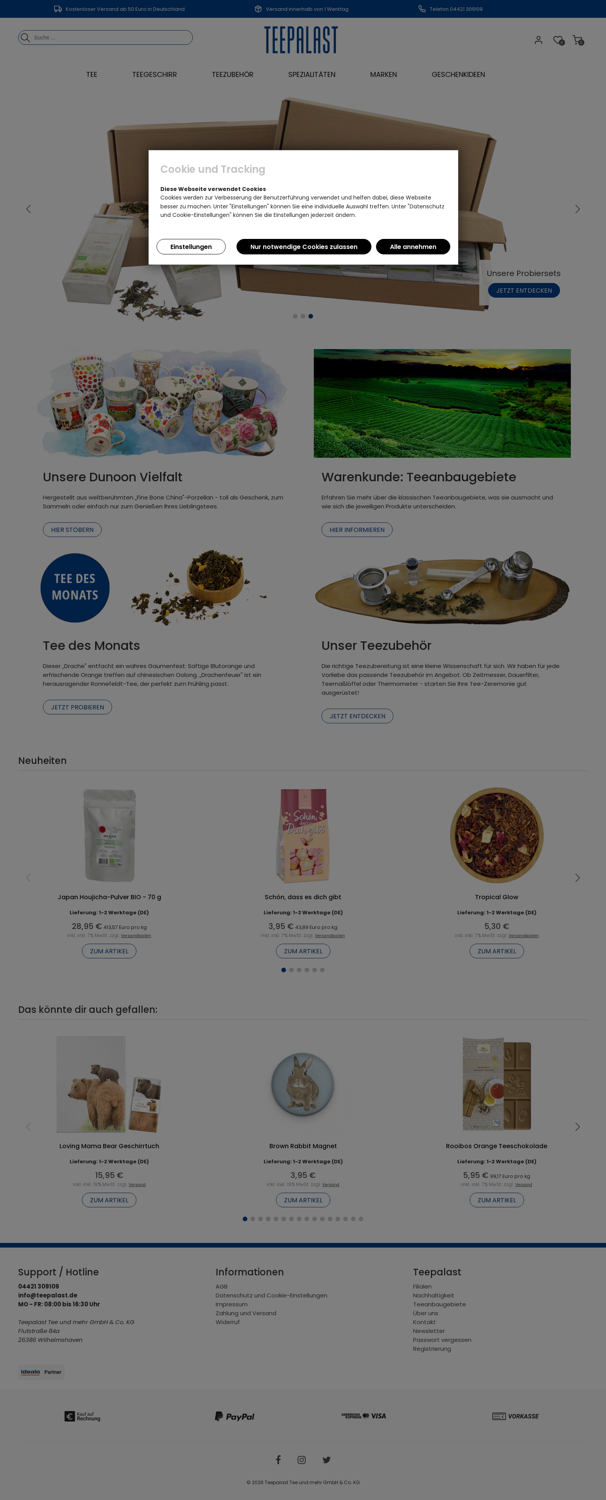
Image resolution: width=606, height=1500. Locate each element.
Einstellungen (191, 246)
